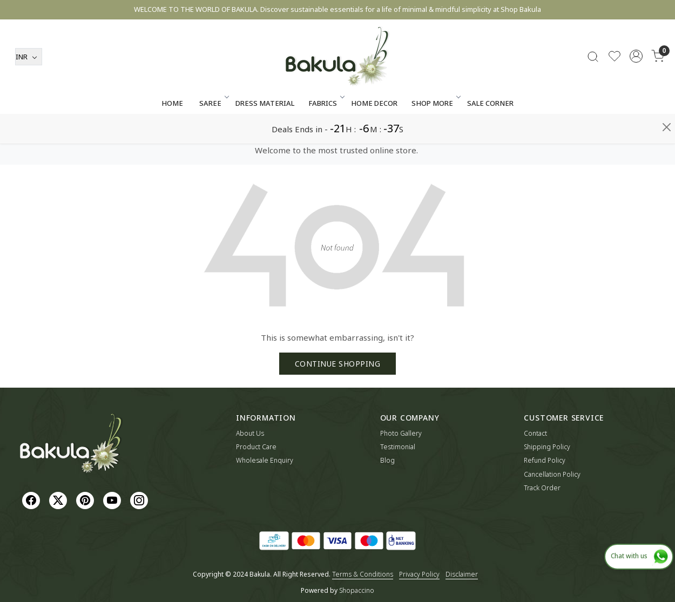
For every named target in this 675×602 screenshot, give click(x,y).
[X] (59, 499)
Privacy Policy (419, 574)
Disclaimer (462, 574)
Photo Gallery (401, 433)
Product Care (256, 446)
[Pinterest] (86, 499)
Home (172, 133)
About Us (250, 433)
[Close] (666, 13)
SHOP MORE (435, 133)
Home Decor (374, 133)
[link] (593, 86)
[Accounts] (636, 85)
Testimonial (397, 446)
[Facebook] (32, 499)
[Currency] (28, 86)
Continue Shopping (338, 364)
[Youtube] (113, 499)
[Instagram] (140, 499)
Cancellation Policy (552, 474)
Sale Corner (490, 133)
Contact (535, 433)
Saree (213, 133)
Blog (387, 460)
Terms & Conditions (362, 574)
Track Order (542, 487)
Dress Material (264, 133)
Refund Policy (544, 460)
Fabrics (325, 133)
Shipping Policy (547, 446)
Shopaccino (356, 590)
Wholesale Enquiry (264, 460)
